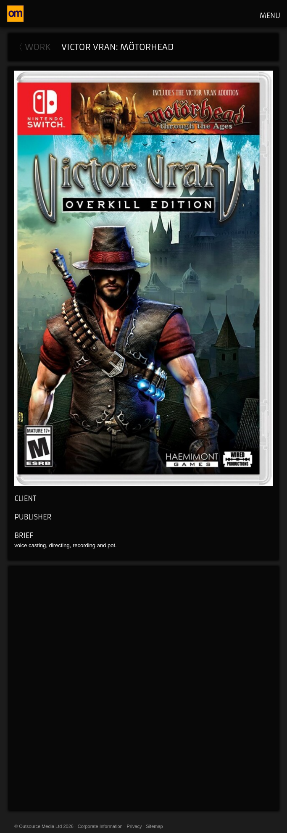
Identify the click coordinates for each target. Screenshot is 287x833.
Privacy (134, 826)
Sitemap (154, 826)
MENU (270, 15)
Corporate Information (100, 826)
